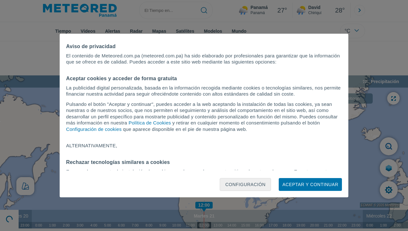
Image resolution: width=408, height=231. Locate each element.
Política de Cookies (150, 122)
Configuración (245, 184)
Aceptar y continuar (310, 184)
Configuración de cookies (94, 129)
